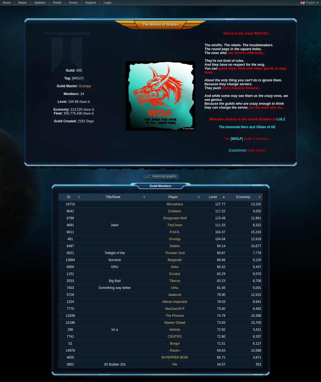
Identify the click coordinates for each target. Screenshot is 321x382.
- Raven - (175, 350)
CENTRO (175, 337)
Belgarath (175, 260)
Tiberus (175, 281)
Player (173, 197)
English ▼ (309, 2)
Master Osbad (174, 323)
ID (68, 197)
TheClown (174, 225)
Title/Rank (113, 197)
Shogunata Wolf (175, 218)
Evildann (174, 211)
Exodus (174, 274)
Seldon (175, 246)
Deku (175, 267)
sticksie (174, 330)
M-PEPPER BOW (175, 357)
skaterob (174, 295)
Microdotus (175, 204)
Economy (243, 197)
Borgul (175, 343)
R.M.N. (175, 232)
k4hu (174, 288)
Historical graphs (164, 176)
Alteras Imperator (174, 302)
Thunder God (175, 253)
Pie (174, 364)
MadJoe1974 (174, 309)
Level (213, 197)
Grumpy (85, 86)
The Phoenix (175, 316)
